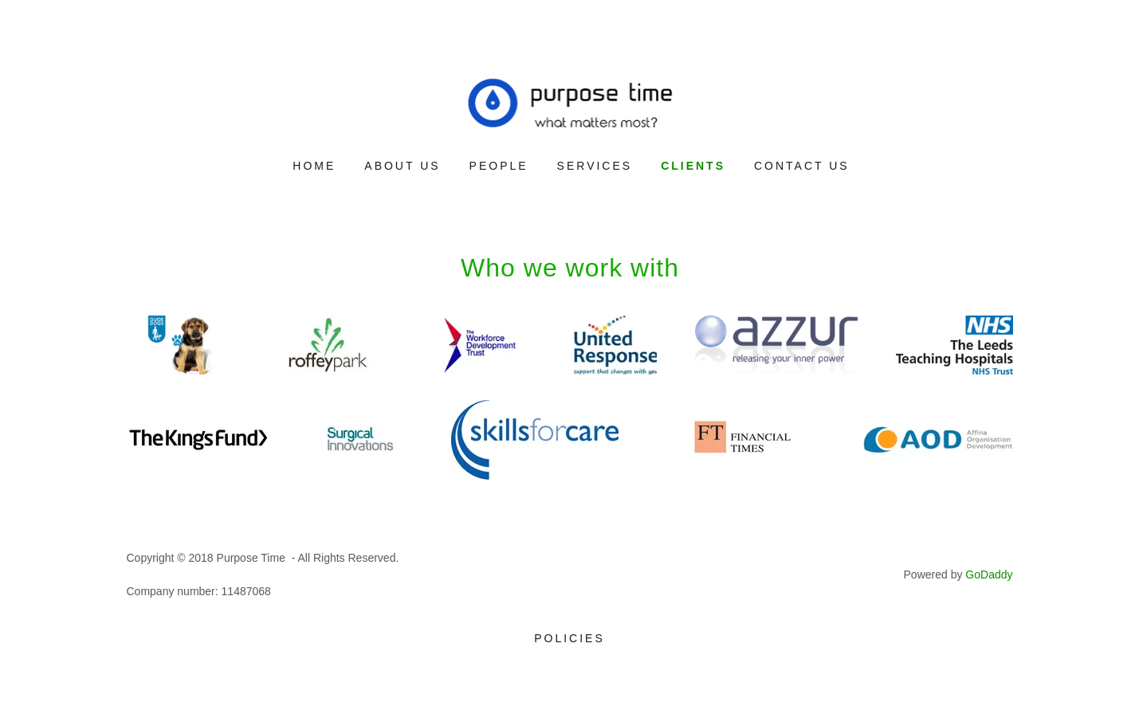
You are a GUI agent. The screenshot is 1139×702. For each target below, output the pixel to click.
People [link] (498, 165)
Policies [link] (569, 638)
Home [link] (314, 165)
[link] (570, 101)
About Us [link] (402, 165)
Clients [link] (693, 165)
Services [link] (595, 165)
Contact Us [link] (802, 165)
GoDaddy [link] (988, 574)
